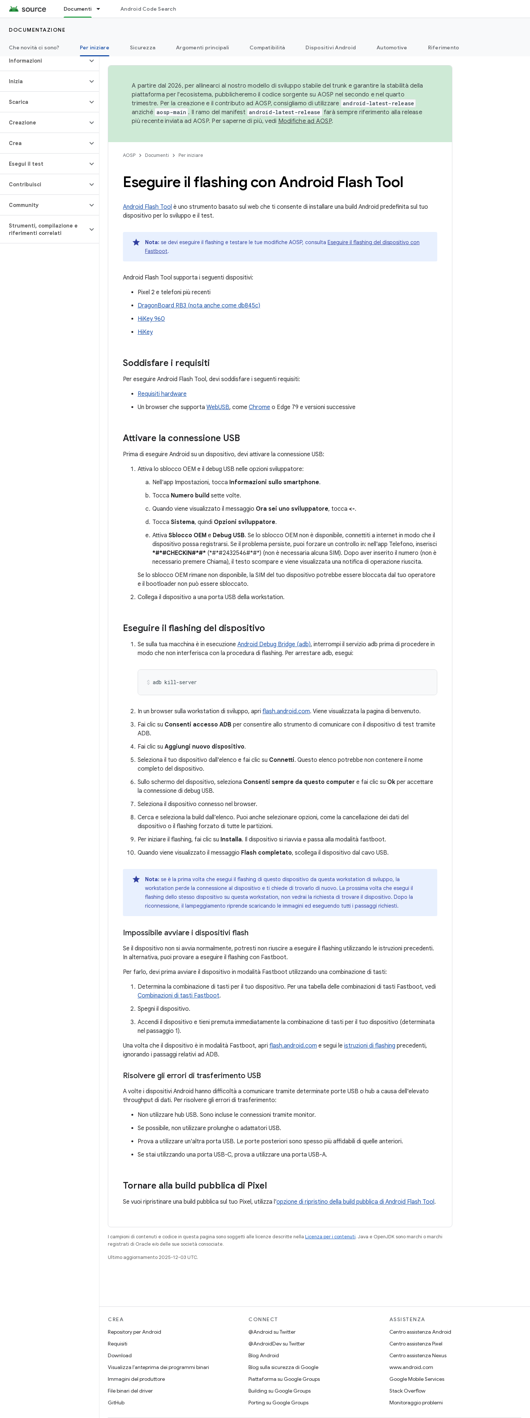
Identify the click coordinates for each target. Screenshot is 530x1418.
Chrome (259, 407)
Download (120, 1355)
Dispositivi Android (330, 47)
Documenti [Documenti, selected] (78, 9)
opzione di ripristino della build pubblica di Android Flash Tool (355, 1202)
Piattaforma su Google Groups (284, 1379)
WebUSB (217, 407)
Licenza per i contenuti (330, 1237)
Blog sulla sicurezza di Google (283, 1367)
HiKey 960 (151, 319)
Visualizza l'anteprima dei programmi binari (158, 1367)
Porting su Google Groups (278, 1402)
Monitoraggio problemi (416, 1402)
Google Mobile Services (416, 1379)
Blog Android (263, 1355)
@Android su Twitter (272, 1332)
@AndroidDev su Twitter (276, 1343)
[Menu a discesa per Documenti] (102, 9)
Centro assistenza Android (420, 1332)
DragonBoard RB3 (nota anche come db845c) (199, 305)
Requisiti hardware (162, 394)
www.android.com (411, 1367)
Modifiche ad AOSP (305, 121)
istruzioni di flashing (369, 1045)
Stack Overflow (407, 1390)
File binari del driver (130, 1390)
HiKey (145, 332)
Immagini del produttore (136, 1379)
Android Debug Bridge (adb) (274, 644)
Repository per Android (134, 1332)
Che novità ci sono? (34, 47)
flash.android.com (286, 711)
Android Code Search (148, 9)
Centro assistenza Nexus (417, 1355)
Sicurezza (142, 47)
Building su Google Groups (279, 1390)
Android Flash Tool (147, 207)
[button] (43, 61)
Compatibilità (267, 47)
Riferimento (443, 47)
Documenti (157, 155)
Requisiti (117, 1343)
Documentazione (37, 30)
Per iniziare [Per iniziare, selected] (94, 47)
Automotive (392, 47)
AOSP (129, 155)
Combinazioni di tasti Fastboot (178, 995)
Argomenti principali (202, 47)
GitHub (116, 1402)
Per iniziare (191, 155)
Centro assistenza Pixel (415, 1343)
